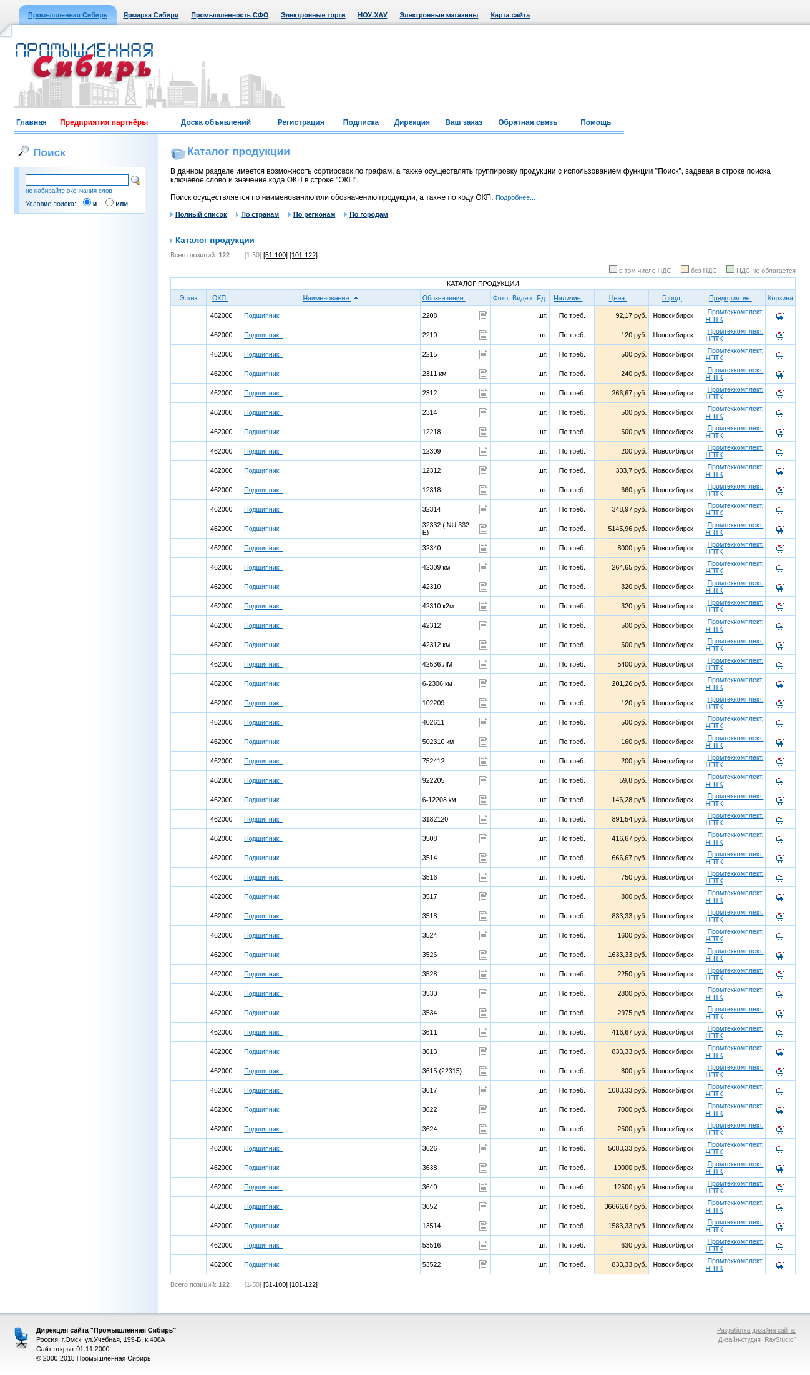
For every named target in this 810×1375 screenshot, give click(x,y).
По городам (366, 214)
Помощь (595, 122)
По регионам (311, 214)
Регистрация (301, 122)
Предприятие (734, 298)
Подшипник (263, 315)
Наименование (331, 298)
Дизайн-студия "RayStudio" (757, 1339)
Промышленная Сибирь (67, 15)
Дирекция (412, 122)
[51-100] (275, 255)
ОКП (224, 298)
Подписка (361, 122)
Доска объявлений (216, 122)
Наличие (572, 298)
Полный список (198, 214)
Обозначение (448, 298)
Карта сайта (510, 15)
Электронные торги (313, 15)
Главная (31, 122)
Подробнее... (515, 197)
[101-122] (304, 255)
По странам (257, 214)
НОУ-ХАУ (373, 15)
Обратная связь (527, 122)
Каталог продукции (215, 240)
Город (676, 298)
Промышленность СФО (229, 15)
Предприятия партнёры (104, 122)
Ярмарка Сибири (150, 15)
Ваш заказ (463, 122)
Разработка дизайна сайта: (756, 1330)
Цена (622, 298)
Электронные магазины (439, 15)
